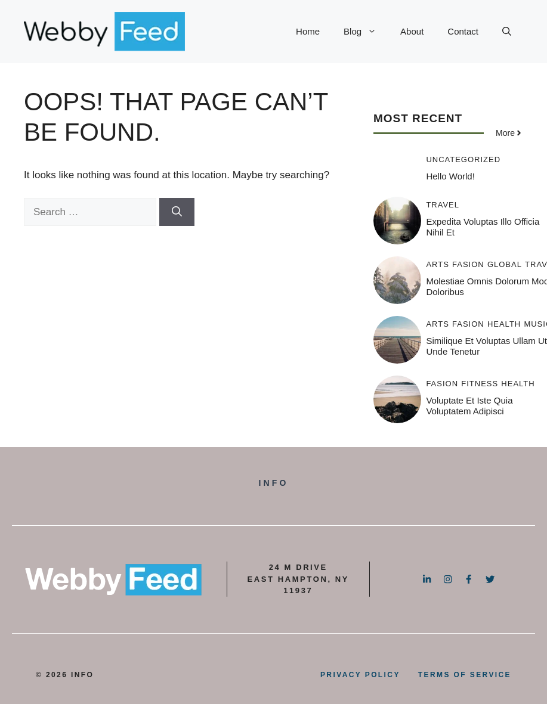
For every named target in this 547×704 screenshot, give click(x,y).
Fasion (468, 264)
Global (504, 264)
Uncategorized (463, 159)
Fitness (479, 383)
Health (504, 324)
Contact (462, 31)
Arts (437, 264)
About (412, 31)
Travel (442, 205)
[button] (506, 31)
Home (308, 31)
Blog (366, 31)
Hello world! (450, 176)
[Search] (176, 212)
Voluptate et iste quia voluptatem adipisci (469, 405)
